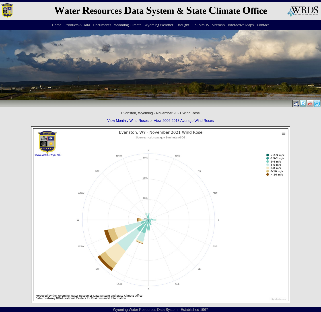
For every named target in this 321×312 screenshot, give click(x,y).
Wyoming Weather (159, 25)
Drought (183, 25)
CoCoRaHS (201, 25)
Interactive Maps (241, 25)
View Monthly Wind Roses (128, 121)
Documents (102, 25)
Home (57, 25)
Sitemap (218, 25)
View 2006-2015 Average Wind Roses (184, 121)
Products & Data (77, 25)
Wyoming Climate (127, 25)
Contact (263, 25)
